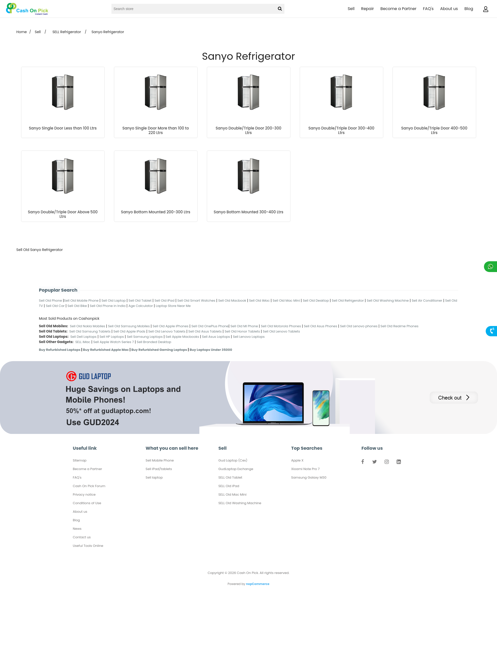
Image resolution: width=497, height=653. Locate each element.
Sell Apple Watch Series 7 (113, 342)
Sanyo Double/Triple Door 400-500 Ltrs (434, 130)
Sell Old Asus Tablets (205, 331)
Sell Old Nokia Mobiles (88, 326)
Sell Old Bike (77, 305)
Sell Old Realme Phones (399, 326)
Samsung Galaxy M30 (308, 477)
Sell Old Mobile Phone (81, 300)
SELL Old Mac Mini (232, 494)
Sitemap (80, 460)
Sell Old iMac (259, 300)
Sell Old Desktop (316, 300)
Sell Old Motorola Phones (281, 326)
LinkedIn (398, 462)
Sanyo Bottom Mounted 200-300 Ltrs (155, 212)
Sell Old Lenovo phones (359, 326)
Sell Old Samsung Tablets (89, 331)
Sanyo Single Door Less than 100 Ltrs (63, 128)
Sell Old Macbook (232, 300)
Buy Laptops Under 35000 (211, 349)
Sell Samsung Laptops (145, 336)
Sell (351, 9)
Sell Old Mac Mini (286, 300)
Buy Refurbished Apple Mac (106, 349)
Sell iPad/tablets (159, 469)
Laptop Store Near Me (173, 305)
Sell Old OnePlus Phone (209, 326)
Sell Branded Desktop (154, 342)
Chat (490, 266)
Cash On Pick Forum (89, 486)
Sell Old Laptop (113, 300)
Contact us (82, 537)
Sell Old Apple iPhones (171, 326)
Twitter (374, 462)
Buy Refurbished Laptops (60, 349)
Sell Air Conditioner (427, 300)
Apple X (297, 460)
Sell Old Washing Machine (388, 300)
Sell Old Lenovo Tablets (166, 331)
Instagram (386, 462)
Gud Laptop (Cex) (232, 460)
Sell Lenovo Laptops (249, 336)
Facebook (362, 462)
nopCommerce (257, 584)
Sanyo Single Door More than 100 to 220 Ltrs (155, 130)
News (77, 528)
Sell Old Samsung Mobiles (129, 326)
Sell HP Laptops (111, 336)
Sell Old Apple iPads (129, 331)
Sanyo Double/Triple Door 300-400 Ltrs (341, 130)
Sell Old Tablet (140, 300)
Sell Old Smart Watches (196, 300)
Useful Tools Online (88, 545)
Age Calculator (141, 305)
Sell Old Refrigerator (348, 300)
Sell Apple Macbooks (182, 336)
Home (21, 31)
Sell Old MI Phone (244, 326)
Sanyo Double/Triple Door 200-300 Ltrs (248, 130)
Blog (468, 9)
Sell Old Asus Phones (320, 326)
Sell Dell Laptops (83, 336)
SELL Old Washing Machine (239, 503)
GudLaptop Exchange (235, 469)
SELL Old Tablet (230, 477)
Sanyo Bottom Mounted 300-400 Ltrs (248, 212)
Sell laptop (154, 477)
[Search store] (193, 9)
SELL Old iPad (228, 486)
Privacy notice (84, 494)
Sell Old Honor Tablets (242, 331)
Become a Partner (398, 9)
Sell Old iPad (164, 300)
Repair (367, 9)
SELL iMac (82, 342)
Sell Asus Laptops (216, 336)
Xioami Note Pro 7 (305, 469)
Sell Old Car (55, 305)
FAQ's (428, 9)
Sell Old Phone (50, 300)
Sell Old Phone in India (108, 305)
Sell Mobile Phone (160, 460)
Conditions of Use (87, 503)
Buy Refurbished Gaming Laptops (159, 349)
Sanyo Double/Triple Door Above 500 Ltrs (63, 214)
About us (449, 9)
